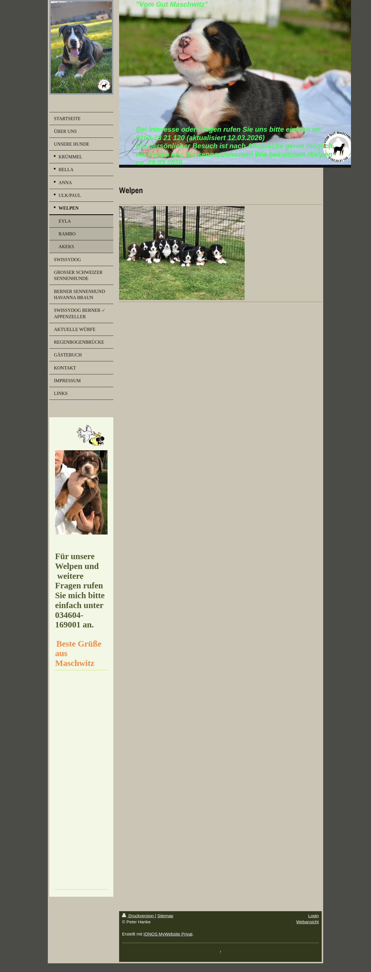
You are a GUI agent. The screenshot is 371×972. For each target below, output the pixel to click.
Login (313, 915)
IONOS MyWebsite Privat (167, 933)
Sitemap (165, 915)
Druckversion (138, 915)
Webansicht (307, 921)
